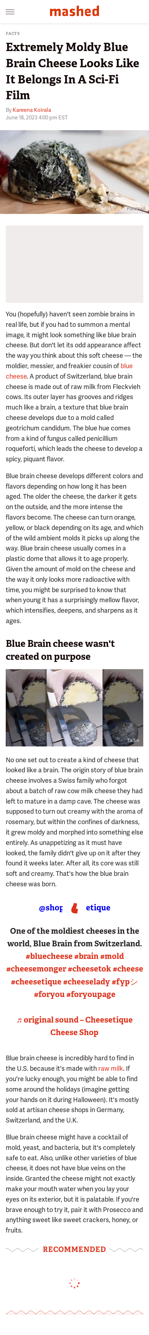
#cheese (128, 969)
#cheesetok (89, 969)
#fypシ (125, 982)
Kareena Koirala (32, 110)
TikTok (133, 741)
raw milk (110, 1068)
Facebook (135, 208)
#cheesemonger (36, 969)
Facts (13, 34)
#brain (86, 956)
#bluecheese (49, 956)
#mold (112, 956)
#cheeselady (86, 982)
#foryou (49, 994)
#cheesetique (36, 982)
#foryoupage (91, 994)
